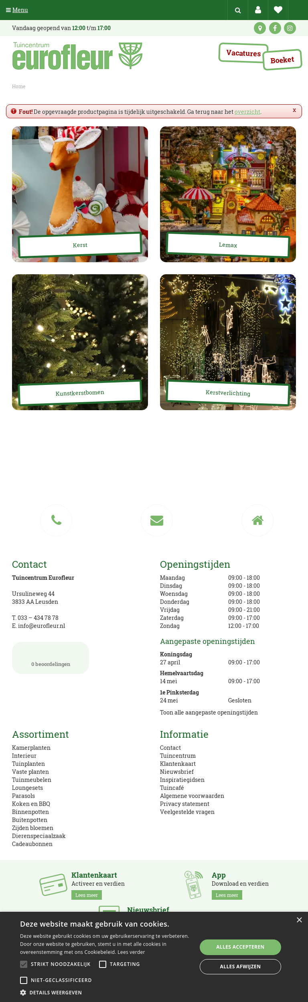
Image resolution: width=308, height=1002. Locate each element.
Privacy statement (184, 804)
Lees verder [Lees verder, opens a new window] (131, 952)
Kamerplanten (31, 747)
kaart (260, 28)
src (238, 10)
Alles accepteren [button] (240, 946)
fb (275, 28)
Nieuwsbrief (177, 771)
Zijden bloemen (32, 828)
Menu (17, 10)
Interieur (24, 755)
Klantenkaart (178, 763)
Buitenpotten (29, 820)
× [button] (299, 920)
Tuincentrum (178, 755)
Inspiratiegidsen (182, 779)
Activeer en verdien (98, 885)
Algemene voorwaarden (192, 796)
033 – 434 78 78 (38, 617)
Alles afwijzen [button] (240, 966)
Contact (170, 747)
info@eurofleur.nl (41, 626)
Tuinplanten (28, 763)
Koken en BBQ (31, 804)
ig (290, 28)
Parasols (23, 796)
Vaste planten (30, 771)
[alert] (154, 957)
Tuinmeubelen (31, 779)
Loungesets (27, 787)
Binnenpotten (30, 812)
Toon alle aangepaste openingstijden (209, 712)
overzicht (247, 111)
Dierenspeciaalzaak (39, 836)
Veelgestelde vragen (187, 812)
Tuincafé (172, 787)
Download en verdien (240, 885)
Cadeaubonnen (32, 844)
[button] (106, 992)
